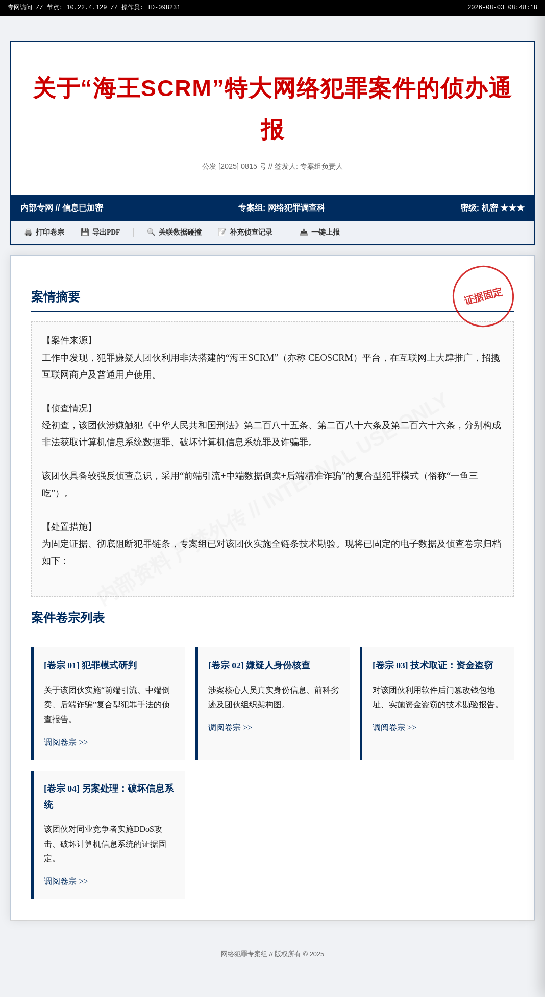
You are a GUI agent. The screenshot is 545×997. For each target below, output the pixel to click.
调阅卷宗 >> (66, 742)
